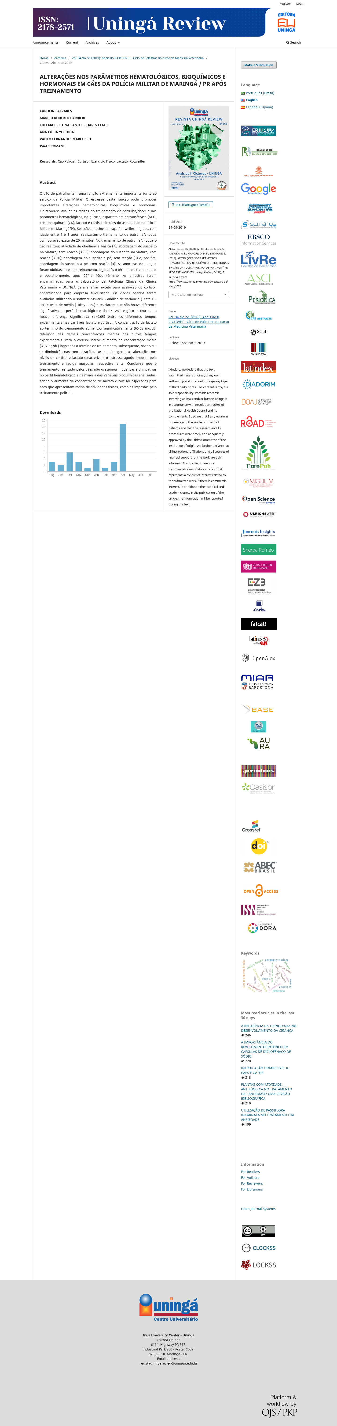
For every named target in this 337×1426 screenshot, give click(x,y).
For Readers (250, 1171)
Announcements (46, 42)
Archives (92, 42)
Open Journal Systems (258, 1208)
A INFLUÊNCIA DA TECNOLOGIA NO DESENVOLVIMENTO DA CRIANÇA (269, 1028)
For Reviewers (252, 1183)
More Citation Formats (187, 294)
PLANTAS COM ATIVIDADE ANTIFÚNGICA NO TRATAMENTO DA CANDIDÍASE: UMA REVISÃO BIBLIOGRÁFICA (266, 1091)
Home (44, 58)
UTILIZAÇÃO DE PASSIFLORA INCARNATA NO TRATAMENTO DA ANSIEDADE (267, 1115)
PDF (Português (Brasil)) (192, 205)
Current (72, 42)
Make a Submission (258, 65)
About (111, 42)
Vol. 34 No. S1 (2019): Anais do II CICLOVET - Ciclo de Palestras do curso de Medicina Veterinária (138, 58)
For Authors (250, 1177)
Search (293, 42)
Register (285, 3)
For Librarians (252, 1189)
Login (300, 3)
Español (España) (259, 107)
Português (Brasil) (260, 93)
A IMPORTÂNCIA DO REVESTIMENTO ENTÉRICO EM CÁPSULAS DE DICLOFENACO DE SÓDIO (266, 1049)
